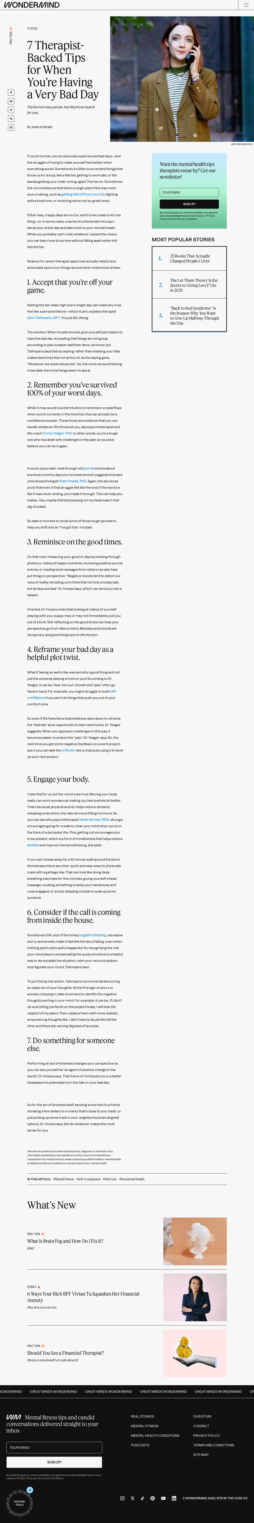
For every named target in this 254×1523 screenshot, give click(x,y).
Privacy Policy (24, 1478)
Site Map (201, 1454)
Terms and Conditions (184, 219)
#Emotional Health (131, 1179)
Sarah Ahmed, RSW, (94, 819)
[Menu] (246, 5)
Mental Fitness (145, 1426)
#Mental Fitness (63, 1179)
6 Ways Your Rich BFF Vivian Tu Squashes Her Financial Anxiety (83, 1297)
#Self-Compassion (88, 1179)
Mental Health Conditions (155, 1435)
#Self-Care (110, 1179)
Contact (201, 1426)
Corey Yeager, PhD (57, 433)
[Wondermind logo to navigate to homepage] (32, 5)
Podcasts (140, 1445)
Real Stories (142, 1416)
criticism (69, 750)
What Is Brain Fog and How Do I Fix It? (65, 1241)
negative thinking (93, 935)
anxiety (32, 845)
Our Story (202, 1416)
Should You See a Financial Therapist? (65, 1353)
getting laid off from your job (83, 194)
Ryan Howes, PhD (72, 481)
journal (88, 468)
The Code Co (238, 1498)
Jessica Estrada (42, 127)
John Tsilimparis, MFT (43, 318)
